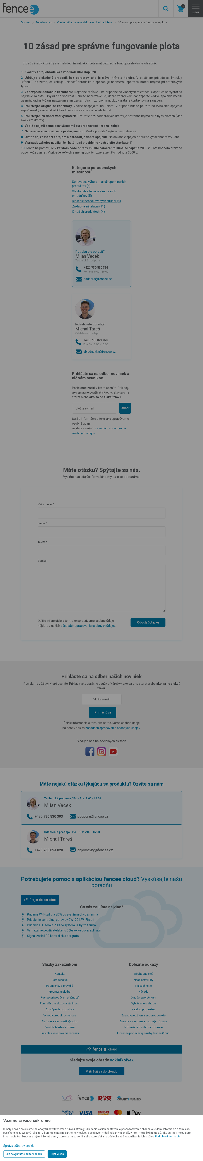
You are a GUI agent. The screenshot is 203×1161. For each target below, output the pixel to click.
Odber (125, 408)
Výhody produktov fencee (59, 1015)
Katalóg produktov (143, 1009)
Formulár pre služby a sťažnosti (59, 1003)
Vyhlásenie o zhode (143, 1003)
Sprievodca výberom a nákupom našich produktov (99, 184)
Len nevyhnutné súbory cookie (24, 1154)
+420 (105, 270)
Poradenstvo (44, 22)
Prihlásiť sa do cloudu (101, 1071)
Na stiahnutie (143, 985)
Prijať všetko (57, 1154)
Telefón (42, 542)
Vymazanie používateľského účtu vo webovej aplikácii (64, 930)
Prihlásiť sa (103, 712)
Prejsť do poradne (42, 900)
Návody (143, 991)
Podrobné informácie (167, 1136)
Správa (42, 560)
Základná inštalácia (88, 206)
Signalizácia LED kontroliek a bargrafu (53, 936)
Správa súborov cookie (18, 1145)
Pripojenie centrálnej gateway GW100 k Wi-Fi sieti (60, 919)
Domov (25, 22)
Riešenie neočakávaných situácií (96, 201)
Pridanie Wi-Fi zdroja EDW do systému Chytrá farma (62, 914)
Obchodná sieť (143, 973)
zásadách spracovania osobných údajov (88, 625)
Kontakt (60, 973)
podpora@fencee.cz (98, 279)
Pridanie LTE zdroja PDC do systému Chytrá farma (61, 925)
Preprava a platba (60, 991)
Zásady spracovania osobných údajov (143, 1021)
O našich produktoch (88, 211)
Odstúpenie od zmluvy (60, 1009)
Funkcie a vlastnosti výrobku (59, 1021)
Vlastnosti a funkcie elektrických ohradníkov (84, 22)
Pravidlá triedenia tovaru (60, 1027)
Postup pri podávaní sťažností (60, 997)
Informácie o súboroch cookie (143, 1027)
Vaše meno (45, 504)
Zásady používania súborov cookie (143, 1015)
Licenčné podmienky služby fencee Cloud (143, 1033)
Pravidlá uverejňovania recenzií (60, 1033)
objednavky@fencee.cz (99, 351)
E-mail (41, 523)
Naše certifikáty (143, 979)
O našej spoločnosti (143, 997)
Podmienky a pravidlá (59, 985)
